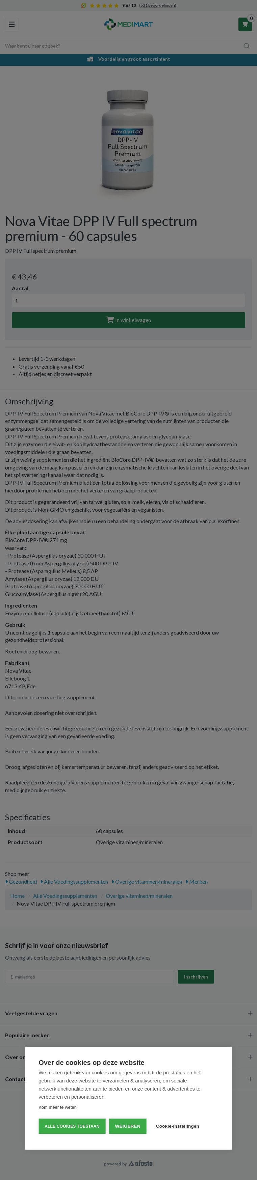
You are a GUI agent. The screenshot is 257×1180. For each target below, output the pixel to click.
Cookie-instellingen (177, 1126)
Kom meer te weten (57, 1107)
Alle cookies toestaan (72, 1126)
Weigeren (127, 1126)
